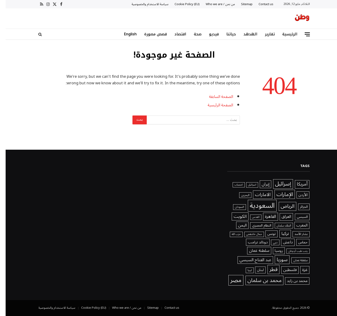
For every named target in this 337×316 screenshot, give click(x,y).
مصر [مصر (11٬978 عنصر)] (230, 280)
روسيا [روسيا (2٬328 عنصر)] (273, 250)
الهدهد (245, 34)
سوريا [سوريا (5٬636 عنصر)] (276, 259)
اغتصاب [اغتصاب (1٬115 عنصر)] (233, 184)
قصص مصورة (150, 34)
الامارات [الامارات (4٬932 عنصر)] (257, 194)
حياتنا (225, 34)
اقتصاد (175, 34)
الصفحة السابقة (215, 97)
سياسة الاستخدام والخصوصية (144, 4)
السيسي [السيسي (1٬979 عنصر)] (296, 217)
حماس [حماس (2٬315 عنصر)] (297, 242)
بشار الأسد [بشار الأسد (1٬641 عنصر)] (295, 234)
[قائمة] (301, 34)
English (124, 34)
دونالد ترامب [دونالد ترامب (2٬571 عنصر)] (252, 242)
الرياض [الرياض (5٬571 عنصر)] (282, 206)
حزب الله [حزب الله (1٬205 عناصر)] (230, 234)
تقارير (264, 34)
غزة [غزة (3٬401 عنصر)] (299, 270)
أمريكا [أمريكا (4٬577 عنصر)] (296, 184)
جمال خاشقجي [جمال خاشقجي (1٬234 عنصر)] (248, 234)
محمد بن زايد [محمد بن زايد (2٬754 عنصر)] (291, 281)
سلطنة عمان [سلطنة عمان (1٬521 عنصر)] (295, 260)
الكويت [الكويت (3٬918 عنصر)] (234, 216)
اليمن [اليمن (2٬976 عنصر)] (236, 225)
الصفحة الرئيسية (214, 105)
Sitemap (241, 4)
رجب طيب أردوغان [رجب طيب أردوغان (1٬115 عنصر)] (292, 251)
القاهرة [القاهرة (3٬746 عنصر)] (265, 217)
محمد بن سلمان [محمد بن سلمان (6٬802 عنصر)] (259, 280)
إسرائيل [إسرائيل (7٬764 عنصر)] (277, 184)
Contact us (260, 4)
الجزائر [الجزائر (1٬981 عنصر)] (298, 207)
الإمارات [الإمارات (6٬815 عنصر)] (279, 194)
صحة (192, 34)
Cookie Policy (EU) (181, 4)
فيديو (208, 34)
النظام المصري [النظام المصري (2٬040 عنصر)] (256, 225)
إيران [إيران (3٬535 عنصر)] (260, 184)
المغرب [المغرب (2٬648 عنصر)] (296, 225)
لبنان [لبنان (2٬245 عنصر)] (254, 270)
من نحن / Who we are (214, 4)
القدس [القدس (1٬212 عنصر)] (250, 217)
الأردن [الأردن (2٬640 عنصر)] (297, 194)
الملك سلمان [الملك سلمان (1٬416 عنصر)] (278, 225)
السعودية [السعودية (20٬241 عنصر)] (256, 206)
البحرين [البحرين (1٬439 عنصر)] (239, 195)
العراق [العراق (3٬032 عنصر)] (281, 217)
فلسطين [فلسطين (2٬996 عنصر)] (284, 270)
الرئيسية (284, 34)
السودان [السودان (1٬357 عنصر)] (233, 207)
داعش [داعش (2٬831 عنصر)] (282, 242)
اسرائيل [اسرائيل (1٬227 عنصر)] (246, 184)
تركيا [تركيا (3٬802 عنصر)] (279, 234)
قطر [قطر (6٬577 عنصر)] (268, 269)
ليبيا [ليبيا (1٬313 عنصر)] (244, 270)
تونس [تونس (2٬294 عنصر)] (266, 233)
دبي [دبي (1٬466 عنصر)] (269, 242)
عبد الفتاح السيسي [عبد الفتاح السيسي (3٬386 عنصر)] (250, 260)
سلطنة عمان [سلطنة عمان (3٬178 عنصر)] (253, 250)
